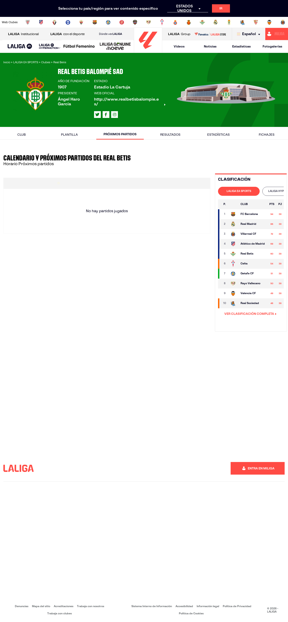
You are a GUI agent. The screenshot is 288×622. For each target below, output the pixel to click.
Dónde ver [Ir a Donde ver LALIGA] (110, 34)
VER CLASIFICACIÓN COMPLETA (250, 314)
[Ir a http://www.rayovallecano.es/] (148, 22)
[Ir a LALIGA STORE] (210, 34)
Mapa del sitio (41, 606)
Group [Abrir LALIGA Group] (179, 34)
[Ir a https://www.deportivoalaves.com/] (68, 22)
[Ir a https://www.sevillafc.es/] (255, 22)
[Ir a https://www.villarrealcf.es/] (282, 22)
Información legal (208, 606)
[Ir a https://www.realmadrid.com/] (215, 22)
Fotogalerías (272, 46)
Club (21, 134)
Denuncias (21, 606)
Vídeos (179, 46)
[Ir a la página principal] (148, 51)
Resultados (170, 134)
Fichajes (266, 134)
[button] (20, 46)
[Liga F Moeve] (79, 46)
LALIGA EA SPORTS (239, 190)
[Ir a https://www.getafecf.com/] (108, 22)
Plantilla (69, 134)
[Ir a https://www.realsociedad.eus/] (242, 22)
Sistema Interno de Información (151, 606)
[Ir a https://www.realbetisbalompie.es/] (202, 22)
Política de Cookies (191, 613)
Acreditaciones (63, 606)
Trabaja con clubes (59, 613)
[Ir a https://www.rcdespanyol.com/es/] (175, 22)
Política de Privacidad (237, 606)
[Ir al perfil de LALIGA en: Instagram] (114, 114)
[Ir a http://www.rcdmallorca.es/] (188, 22)
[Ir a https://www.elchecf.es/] (81, 22)
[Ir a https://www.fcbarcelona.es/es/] (94, 22)
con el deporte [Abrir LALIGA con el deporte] (67, 34)
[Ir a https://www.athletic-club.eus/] (27, 22)
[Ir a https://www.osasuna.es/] (54, 22)
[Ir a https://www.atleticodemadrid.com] (41, 22)
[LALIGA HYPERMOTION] (50, 46)
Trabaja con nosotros (90, 606)
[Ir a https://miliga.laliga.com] (276, 34)
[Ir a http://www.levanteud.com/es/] (135, 22)
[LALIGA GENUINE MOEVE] (115, 46)
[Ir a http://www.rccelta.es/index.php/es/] (162, 22)
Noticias (210, 46)
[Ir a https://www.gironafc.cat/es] (121, 22)
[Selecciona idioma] (249, 34)
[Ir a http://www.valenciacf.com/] (269, 22)
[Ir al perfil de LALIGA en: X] (97, 114)
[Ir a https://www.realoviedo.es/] (229, 22)
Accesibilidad (184, 606)
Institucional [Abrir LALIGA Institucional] (23, 34)
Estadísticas (241, 46)
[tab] (239, 191)
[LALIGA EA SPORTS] (20, 46)
